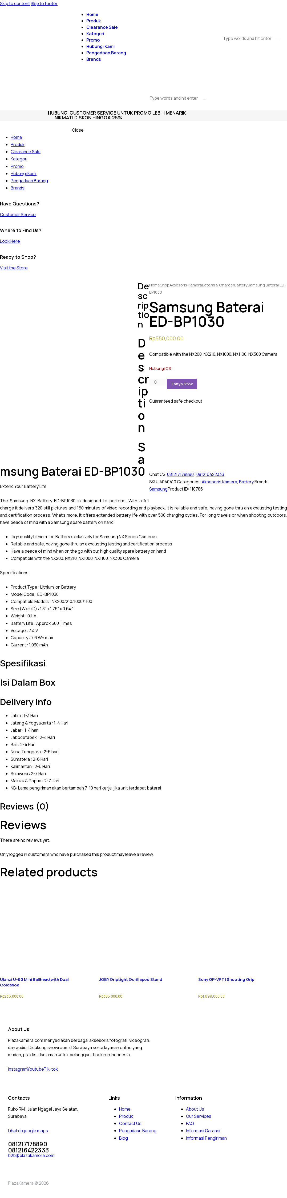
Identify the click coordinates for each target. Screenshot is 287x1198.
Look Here (10, 241)
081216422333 (210, 474)
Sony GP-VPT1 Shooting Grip (226, 979)
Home (154, 285)
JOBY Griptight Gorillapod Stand (130, 979)
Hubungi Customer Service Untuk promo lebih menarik (117, 113)
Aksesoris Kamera (185, 285)
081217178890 (180, 474)
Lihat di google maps (28, 1131)
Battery (241, 285)
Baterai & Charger (218, 285)
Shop (164, 285)
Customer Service (18, 214)
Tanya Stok (182, 384)
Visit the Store (14, 268)
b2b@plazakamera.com (31, 1155)
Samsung (158, 489)
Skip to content (15, 3)
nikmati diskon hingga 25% (88, 117)
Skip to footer (44, 3)
